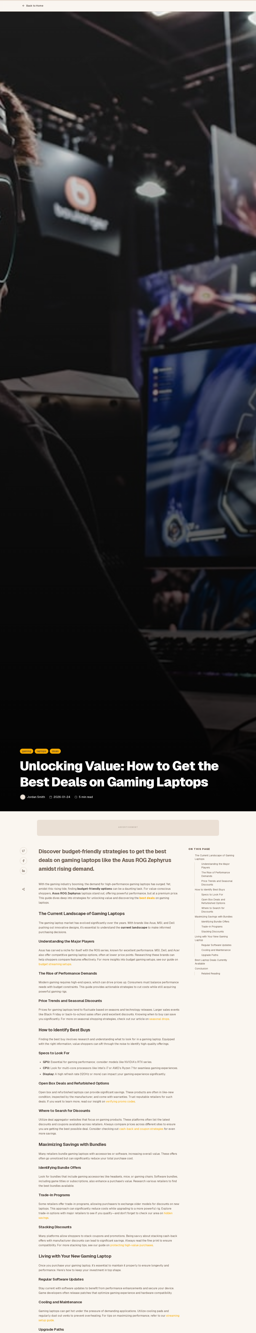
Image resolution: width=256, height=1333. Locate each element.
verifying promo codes (120, 1101)
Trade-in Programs (212, 926)
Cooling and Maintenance (216, 950)
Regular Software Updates (216, 945)
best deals (147, 898)
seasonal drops (159, 1019)
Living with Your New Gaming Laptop (211, 938)
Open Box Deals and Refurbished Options (213, 901)
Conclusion (201, 968)
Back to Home (32, 5)
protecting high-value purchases (131, 1245)
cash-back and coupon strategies (141, 1129)
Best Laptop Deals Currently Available (211, 961)
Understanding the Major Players (215, 865)
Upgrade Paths (209, 955)
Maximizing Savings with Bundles (214, 916)
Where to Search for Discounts (213, 909)
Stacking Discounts (212, 931)
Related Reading (210, 973)
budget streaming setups (55, 964)
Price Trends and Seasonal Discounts (216, 882)
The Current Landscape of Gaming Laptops (214, 857)
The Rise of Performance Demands (215, 874)
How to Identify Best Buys (210, 889)
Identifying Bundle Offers (215, 921)
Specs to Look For (212, 894)
